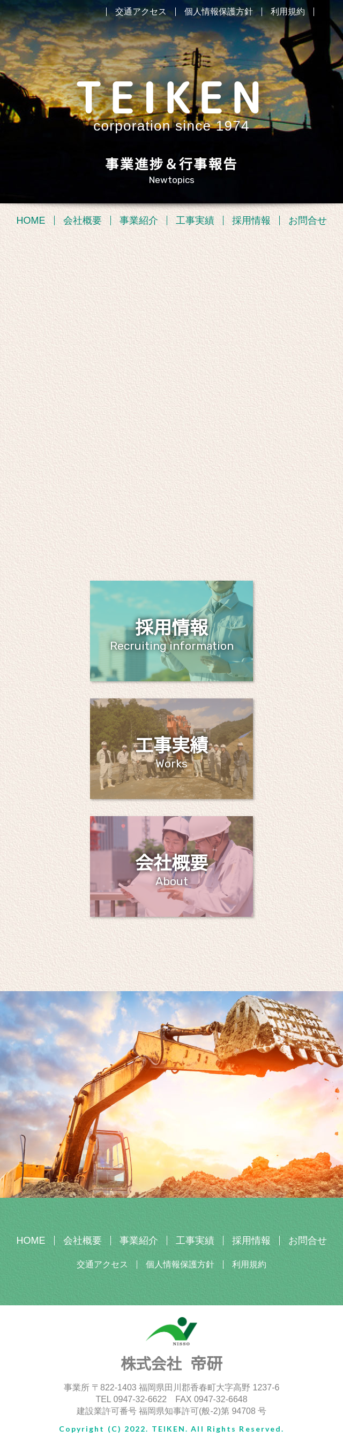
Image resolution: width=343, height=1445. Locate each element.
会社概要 (82, 220)
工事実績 (195, 220)
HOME (31, 220)
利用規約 (288, 11)
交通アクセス (141, 11)
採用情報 (251, 220)
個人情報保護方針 (218, 11)
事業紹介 (139, 220)
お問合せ (307, 220)
